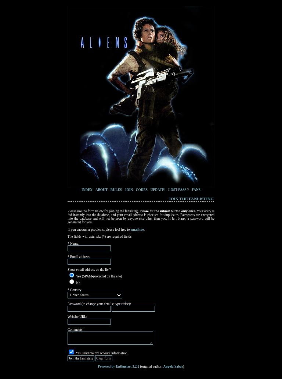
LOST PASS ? (178, 190)
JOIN (129, 190)
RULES (116, 190)
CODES (142, 190)
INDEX (87, 190)
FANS (196, 190)
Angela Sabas (173, 366)
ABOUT (101, 190)
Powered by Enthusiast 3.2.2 (119, 366)
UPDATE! (158, 190)
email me (137, 229)
